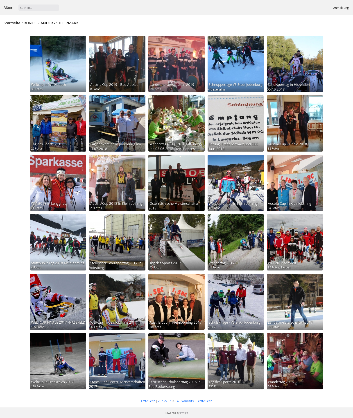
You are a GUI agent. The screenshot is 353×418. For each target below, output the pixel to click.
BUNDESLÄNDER (38, 22)
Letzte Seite (204, 401)
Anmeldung (341, 8)
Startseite (12, 22)
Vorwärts (187, 401)
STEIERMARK (67, 22)
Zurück (162, 401)
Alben (8, 7)
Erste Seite (148, 401)
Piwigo (184, 413)
